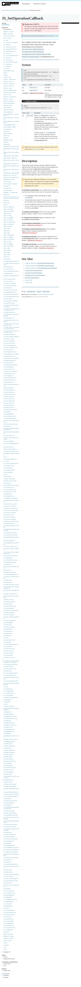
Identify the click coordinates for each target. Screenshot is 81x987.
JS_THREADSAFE (50, 132)
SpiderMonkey (16, 10)
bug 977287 (29, 282)
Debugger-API (6, 952)
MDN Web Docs (10, 4)
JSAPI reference (24, 10)
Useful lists (5, 975)
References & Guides (39, 3)
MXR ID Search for (40, 263)
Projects (10, 10)
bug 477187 (29, 280)
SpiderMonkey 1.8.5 (52, 36)
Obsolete (39, 291)
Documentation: (6, 973)
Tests (4, 965)
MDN (3, 10)
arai (38, 294)
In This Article (70, 23)
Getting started (6, 963)
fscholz (41, 294)
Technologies (26, 3)
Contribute (5, 977)
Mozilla (6, 10)
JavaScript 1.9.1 (39, 225)
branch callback (36, 149)
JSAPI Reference (31, 291)
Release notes (6, 970)
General (4, 957)
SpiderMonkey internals (8, 959)
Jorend (51, 294)
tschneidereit (46, 294)
